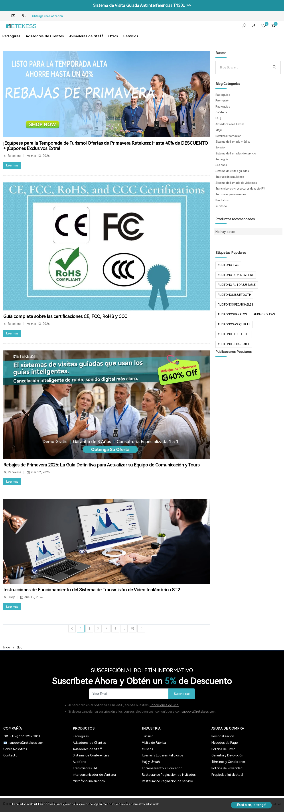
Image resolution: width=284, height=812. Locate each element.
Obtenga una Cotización (47, 16)
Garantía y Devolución (227, 755)
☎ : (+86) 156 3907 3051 (21, 736)
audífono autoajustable (237, 284)
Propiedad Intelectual (227, 774)
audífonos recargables (235, 304)
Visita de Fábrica (154, 742)
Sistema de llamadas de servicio (235, 153)
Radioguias (222, 106)
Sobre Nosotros (15, 749)
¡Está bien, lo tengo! (251, 805)
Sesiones (221, 165)
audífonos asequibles (234, 324)
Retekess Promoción (228, 136)
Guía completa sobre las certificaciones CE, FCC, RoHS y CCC (65, 316)
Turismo (148, 736)
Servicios (130, 36)
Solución (220, 147)
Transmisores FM (85, 768)
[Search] (244, 67)
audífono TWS (228, 265)
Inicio (6, 647)
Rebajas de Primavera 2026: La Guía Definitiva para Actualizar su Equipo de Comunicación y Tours (101, 465)
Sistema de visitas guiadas (232, 171)
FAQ (218, 118)
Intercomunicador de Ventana (94, 774)
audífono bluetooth (234, 334)
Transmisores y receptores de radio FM (240, 188)
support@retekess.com (198, 711)
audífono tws (264, 314)
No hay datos (225, 232)
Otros (113, 36)
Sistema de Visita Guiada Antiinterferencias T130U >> (142, 5)
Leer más (12, 165)
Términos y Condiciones (228, 762)
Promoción (222, 100)
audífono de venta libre (236, 275)
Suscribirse (182, 694)
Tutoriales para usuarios (230, 194)
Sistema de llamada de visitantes (236, 182)
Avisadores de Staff (86, 36)
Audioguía (222, 159)
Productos (222, 200)
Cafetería (221, 112)
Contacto (10, 755)
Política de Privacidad (227, 768)
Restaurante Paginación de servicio (167, 781)
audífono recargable (234, 344)
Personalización (222, 736)
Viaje (218, 130)
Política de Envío (223, 749)
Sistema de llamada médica (232, 141)
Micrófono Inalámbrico (89, 781)
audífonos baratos (232, 314)
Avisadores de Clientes (45, 36)
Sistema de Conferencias (91, 755)
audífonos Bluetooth (234, 294)
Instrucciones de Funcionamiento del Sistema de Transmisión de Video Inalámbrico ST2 (91, 589)
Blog (19, 647)
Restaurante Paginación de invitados (169, 774)
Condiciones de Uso (164, 705)
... (124, 628)
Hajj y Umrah (151, 762)
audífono (221, 206)
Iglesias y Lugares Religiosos (162, 755)
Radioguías (11, 36)
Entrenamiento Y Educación (162, 768)
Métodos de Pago (224, 742)
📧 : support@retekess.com (23, 742)
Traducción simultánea (229, 176)
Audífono (79, 762)
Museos (147, 749)
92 (132, 628)
